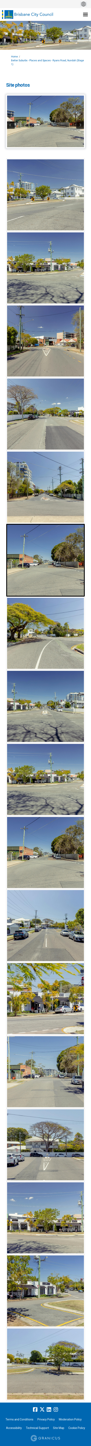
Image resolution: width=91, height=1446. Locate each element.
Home (14, 56)
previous (11, 125)
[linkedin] (49, 1409)
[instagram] (55, 1409)
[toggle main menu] (85, 14)
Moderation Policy (70, 1419)
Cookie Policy (76, 1428)
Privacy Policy (46, 1419)
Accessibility (14, 1428)
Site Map (58, 1428)
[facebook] (35, 1409)
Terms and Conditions (19, 1419)
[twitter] (42, 1409)
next (80, 125)
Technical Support (37, 1428)
